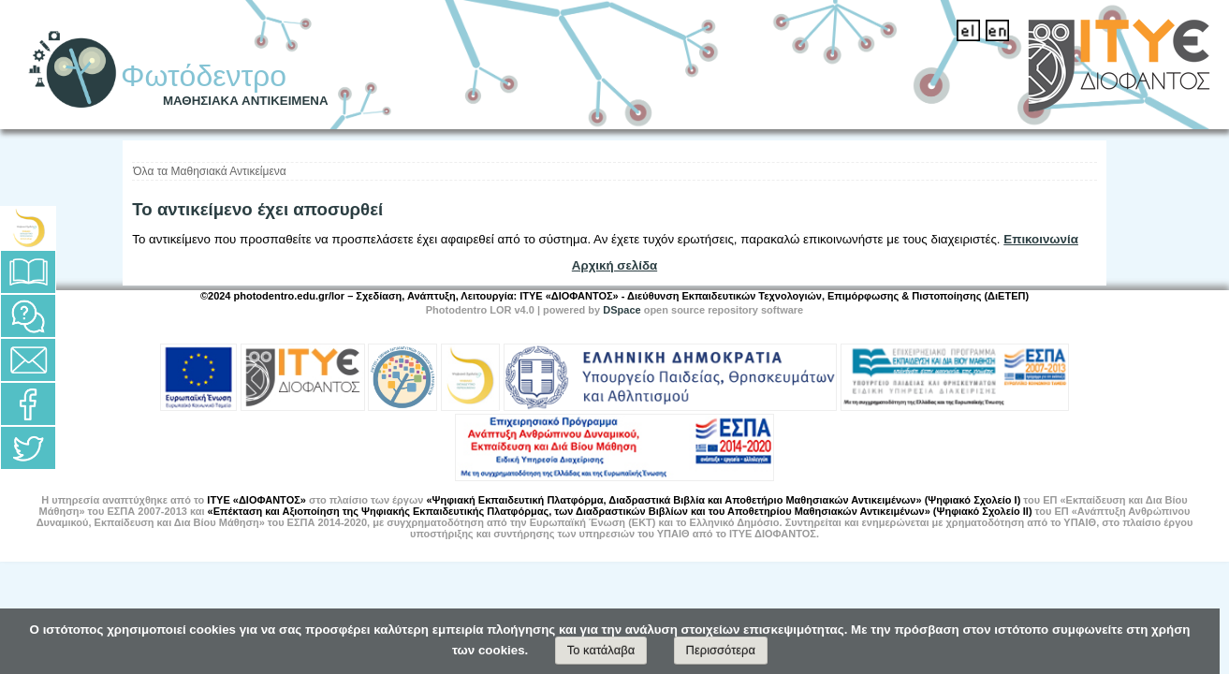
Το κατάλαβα (601, 650)
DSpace (621, 309)
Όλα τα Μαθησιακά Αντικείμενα (209, 171)
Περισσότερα (720, 650)
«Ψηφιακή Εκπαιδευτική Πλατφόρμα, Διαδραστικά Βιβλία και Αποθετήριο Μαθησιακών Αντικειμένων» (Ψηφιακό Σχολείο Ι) (723, 500)
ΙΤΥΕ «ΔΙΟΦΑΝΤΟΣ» (256, 500)
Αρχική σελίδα (614, 265)
